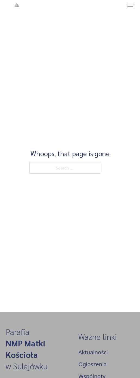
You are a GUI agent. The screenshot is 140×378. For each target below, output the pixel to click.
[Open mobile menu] (130, 5)
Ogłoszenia (92, 364)
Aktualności (93, 352)
